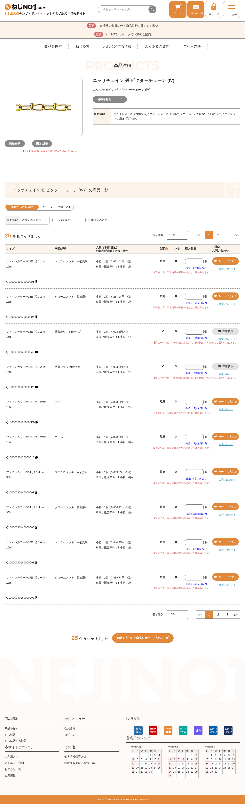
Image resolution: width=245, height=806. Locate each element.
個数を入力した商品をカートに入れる (143, 639)
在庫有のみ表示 (97, 221)
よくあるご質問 (157, 48)
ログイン (214, 9)
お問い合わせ (195, 9)
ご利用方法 (192, 48)
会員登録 (69, 730)
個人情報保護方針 (75, 758)
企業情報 (10, 777)
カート (178, 9)
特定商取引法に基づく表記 (80, 764)
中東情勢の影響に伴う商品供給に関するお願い (122, 26)
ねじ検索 (82, 48)
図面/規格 (44, 145)
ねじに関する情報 (117, 48)
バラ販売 (64, 221)
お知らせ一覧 (13, 771)
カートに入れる (225, 263)
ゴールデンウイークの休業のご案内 (122, 35)
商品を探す (53, 48)
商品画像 (16, 145)
